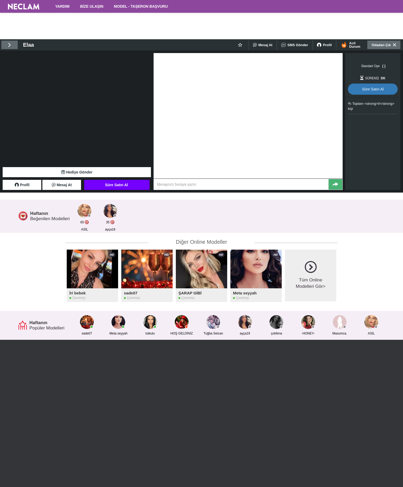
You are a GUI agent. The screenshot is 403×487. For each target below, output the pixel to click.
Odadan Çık (384, 45)
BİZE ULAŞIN (91, 6)
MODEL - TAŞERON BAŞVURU (141, 6)
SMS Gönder (294, 45)
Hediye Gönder (76, 172)
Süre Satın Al (116, 185)
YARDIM (62, 6)
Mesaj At (262, 45)
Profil (324, 45)
